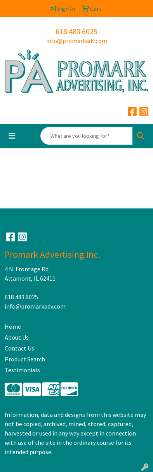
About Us (17, 337)
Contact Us (19, 348)
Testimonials (22, 370)
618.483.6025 (76, 31)
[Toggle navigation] (12, 135)
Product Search (25, 359)
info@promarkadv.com (76, 41)
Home (13, 326)
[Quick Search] (86, 136)
